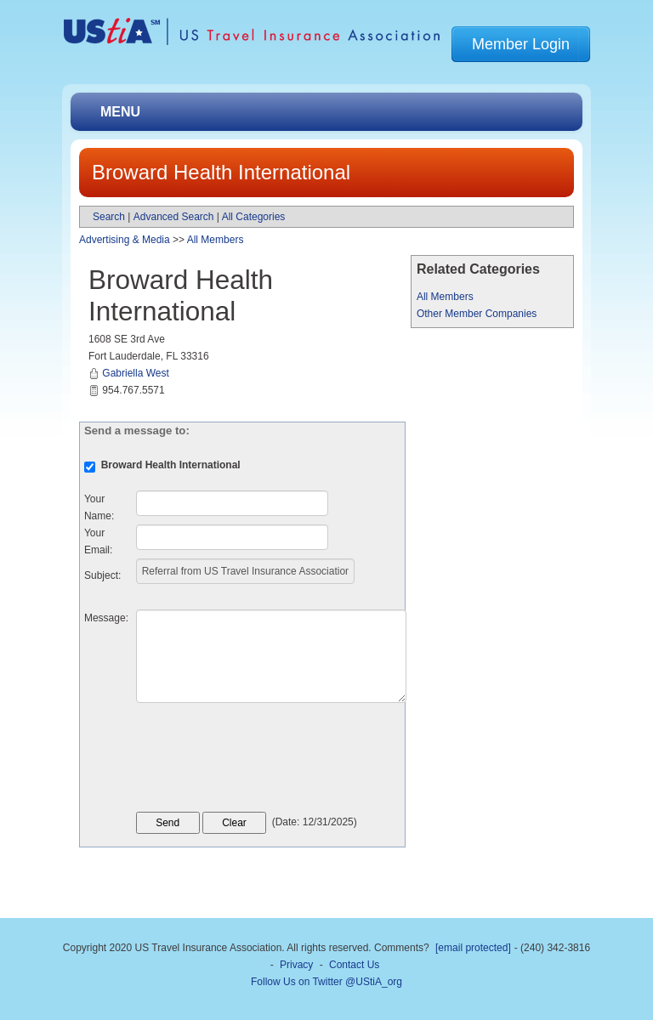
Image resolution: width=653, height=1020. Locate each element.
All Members (445, 297)
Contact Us (354, 965)
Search (109, 217)
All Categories (254, 217)
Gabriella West (135, 373)
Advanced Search (173, 217)
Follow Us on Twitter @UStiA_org (326, 982)
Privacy (296, 965)
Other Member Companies (477, 314)
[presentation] (265, 761)
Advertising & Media (124, 240)
